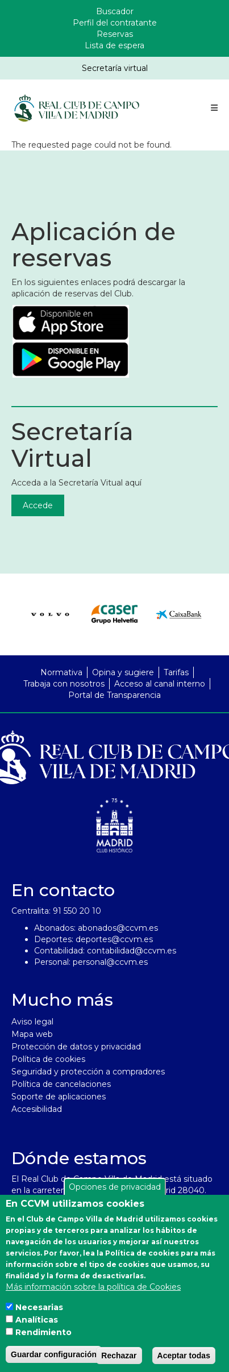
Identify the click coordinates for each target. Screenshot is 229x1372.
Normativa (61, 672)
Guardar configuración (54, 1357)
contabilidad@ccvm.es (131, 951)
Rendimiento (43, 1336)
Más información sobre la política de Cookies (93, 1290)
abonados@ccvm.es (118, 928)
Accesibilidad (36, 1109)
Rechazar (118, 1358)
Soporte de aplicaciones (58, 1096)
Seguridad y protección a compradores (88, 1071)
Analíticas (36, 1323)
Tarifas (176, 672)
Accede (38, 505)
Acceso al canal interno (159, 684)
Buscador (115, 11)
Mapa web (32, 1034)
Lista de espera (114, 45)
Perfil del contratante (115, 23)
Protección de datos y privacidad (76, 1046)
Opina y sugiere (123, 672)
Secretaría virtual (115, 68)
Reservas (115, 34)
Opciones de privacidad (115, 1190)
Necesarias (39, 1311)
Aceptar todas (183, 1358)
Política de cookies (48, 1059)
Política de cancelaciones (61, 1084)
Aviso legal (32, 1022)
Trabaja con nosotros (64, 684)
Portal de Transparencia (114, 695)
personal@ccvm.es (110, 962)
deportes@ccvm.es (114, 939)
